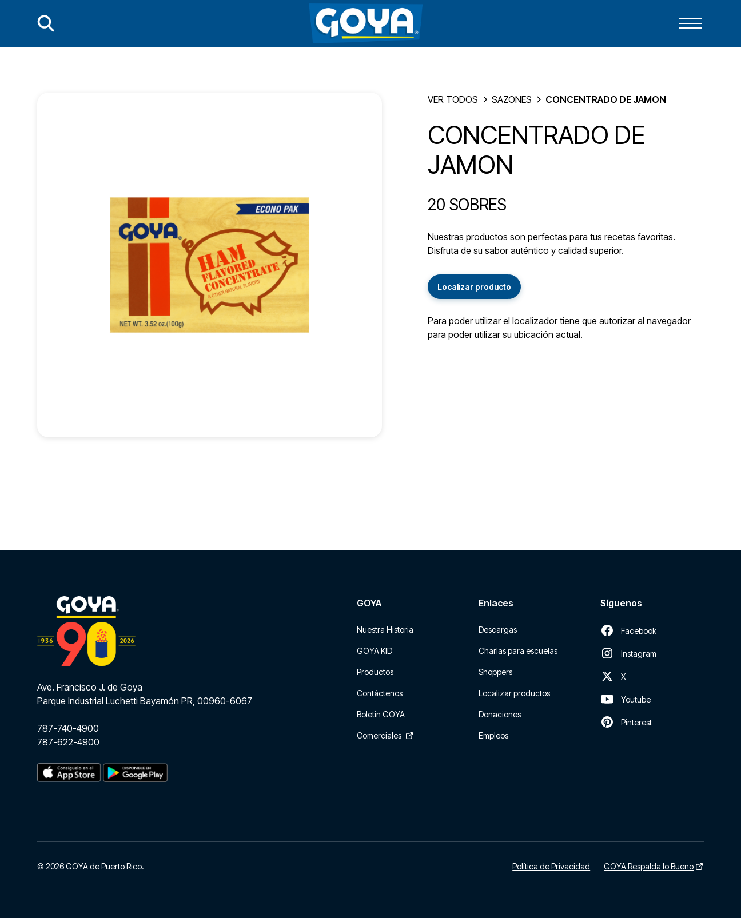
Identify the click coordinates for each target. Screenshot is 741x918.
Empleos (493, 735)
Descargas (498, 629)
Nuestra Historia (385, 629)
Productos (375, 672)
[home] (366, 23)
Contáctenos (380, 693)
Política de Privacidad (551, 866)
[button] (690, 23)
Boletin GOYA (381, 714)
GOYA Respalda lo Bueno (649, 866)
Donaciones (500, 714)
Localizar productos (514, 693)
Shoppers (495, 672)
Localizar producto (474, 287)
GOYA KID (374, 651)
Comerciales (379, 735)
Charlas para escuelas (518, 651)
